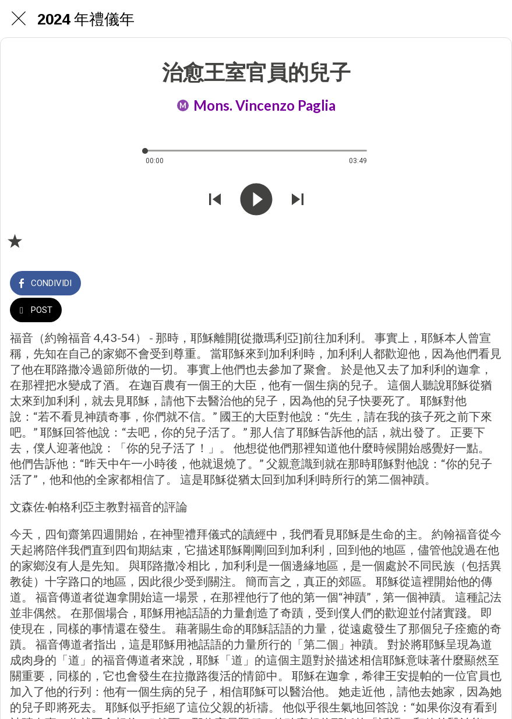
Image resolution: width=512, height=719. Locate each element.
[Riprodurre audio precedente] (215, 200)
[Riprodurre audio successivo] (297, 200)
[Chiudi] (19, 19)
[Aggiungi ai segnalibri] (15, 241)
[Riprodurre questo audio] (256, 200)
